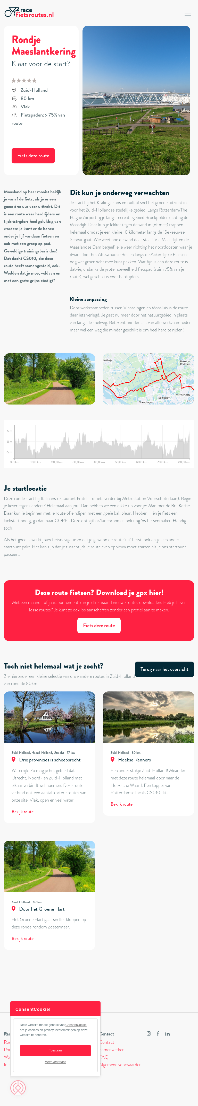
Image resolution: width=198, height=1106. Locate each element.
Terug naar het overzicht (164, 669)
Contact (106, 1042)
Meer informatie (55, 1062)
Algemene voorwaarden (120, 1064)
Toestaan (55, 1050)
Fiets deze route (33, 155)
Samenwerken (112, 1049)
